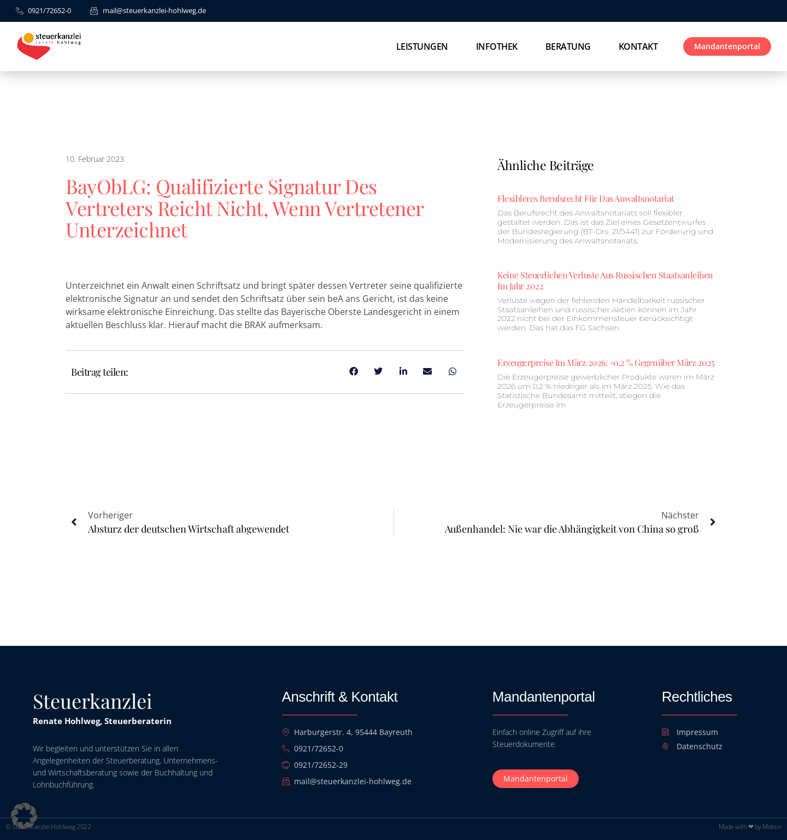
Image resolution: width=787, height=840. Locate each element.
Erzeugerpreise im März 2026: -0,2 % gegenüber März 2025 (606, 362)
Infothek (497, 46)
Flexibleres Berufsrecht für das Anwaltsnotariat (585, 198)
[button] (24, 816)
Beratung (568, 46)
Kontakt (638, 46)
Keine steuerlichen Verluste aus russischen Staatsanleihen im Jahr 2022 (605, 280)
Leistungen (422, 46)
